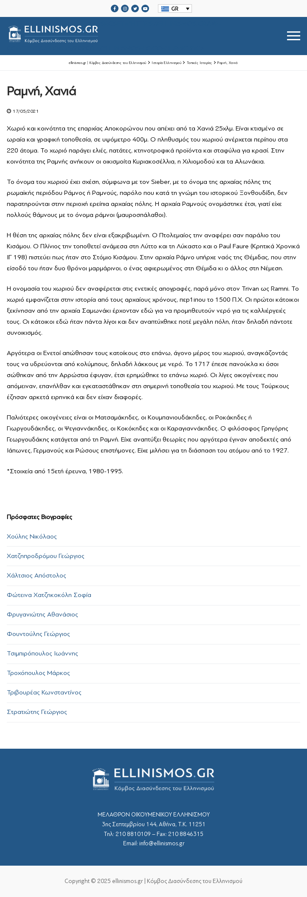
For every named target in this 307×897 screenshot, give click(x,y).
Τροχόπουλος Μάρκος (38, 673)
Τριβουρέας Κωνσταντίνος (44, 692)
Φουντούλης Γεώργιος (38, 634)
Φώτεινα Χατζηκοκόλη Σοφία (49, 595)
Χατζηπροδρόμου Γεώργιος (45, 556)
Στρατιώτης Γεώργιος (37, 712)
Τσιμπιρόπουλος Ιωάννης (42, 653)
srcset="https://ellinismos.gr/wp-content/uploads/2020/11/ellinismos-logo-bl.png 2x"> (114, 36)
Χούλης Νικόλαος (32, 536)
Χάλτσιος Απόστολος (36, 575)
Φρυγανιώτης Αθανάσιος (42, 614)
